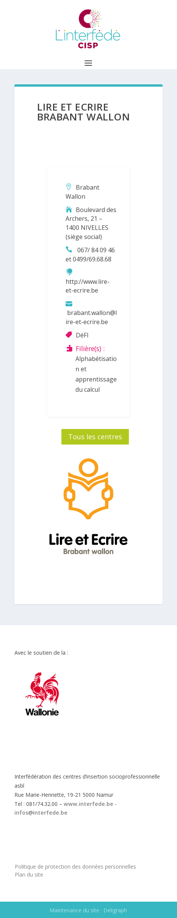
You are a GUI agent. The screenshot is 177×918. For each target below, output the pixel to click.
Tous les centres (95, 436)
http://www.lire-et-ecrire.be (88, 286)
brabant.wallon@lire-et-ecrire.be (91, 317)
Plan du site (29, 874)
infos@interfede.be (40, 812)
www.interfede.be (88, 803)
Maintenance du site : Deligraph (88, 910)
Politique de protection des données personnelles (75, 866)
